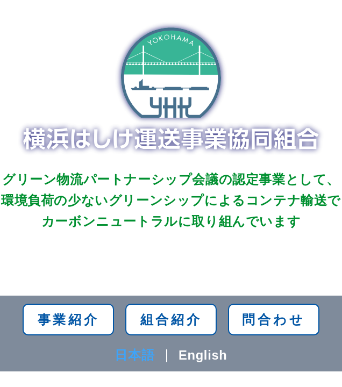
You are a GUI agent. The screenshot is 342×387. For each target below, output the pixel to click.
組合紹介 (171, 320)
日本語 (134, 355)
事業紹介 (68, 320)
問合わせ (273, 320)
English (203, 355)
